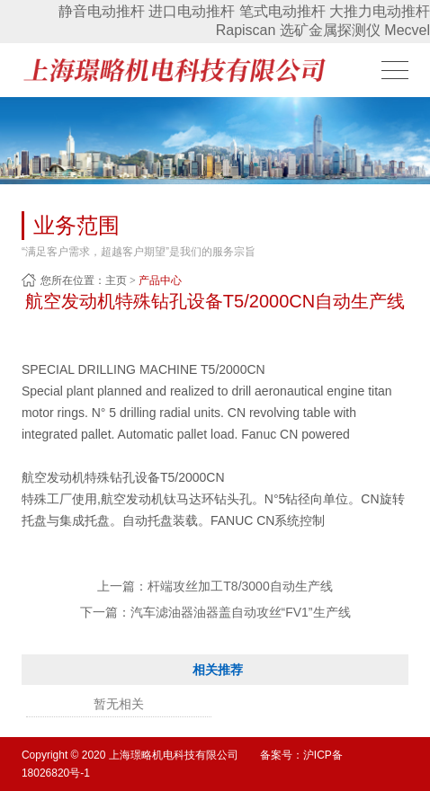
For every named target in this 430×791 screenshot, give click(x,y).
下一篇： (215, 612)
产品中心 (160, 280)
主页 (116, 280)
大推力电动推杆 (379, 11)
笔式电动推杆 (282, 11)
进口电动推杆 (191, 11)
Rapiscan (246, 30)
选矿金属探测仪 (330, 30)
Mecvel (407, 30)
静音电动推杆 (101, 11)
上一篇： (214, 586)
